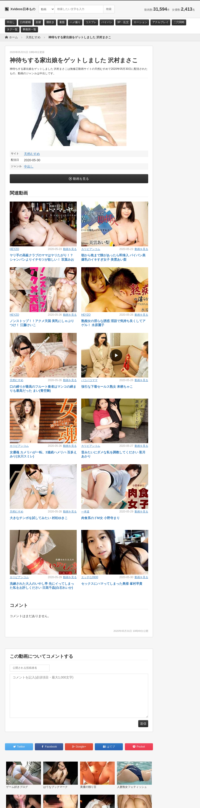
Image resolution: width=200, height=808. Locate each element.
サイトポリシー (39, 800)
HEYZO (14, 249)
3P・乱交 (123, 22)
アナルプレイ (160, 22)
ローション (140, 22)
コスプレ (91, 22)
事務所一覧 (29, 29)
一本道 (85, 511)
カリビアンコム (90, 249)
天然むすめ (32, 154)
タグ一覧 (12, 29)
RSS (56, 800)
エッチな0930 (89, 577)
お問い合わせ (16, 800)
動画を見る (81, 178)
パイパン (106, 22)
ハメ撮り (75, 22)
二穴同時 (179, 22)
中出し (11, 22)
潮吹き (50, 22)
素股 (62, 22)
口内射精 (25, 22)
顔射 (38, 22)
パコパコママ (89, 380)
